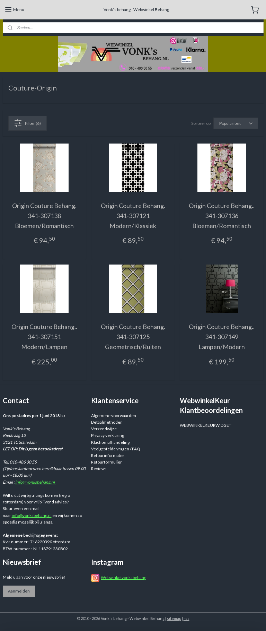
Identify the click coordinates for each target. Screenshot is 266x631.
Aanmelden (19, 591)
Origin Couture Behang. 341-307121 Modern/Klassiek (133, 216)
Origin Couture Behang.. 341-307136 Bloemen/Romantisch (222, 216)
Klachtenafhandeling (110, 442)
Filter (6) (27, 123)
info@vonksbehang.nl (35, 482)
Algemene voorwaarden (113, 415)
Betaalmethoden (107, 422)
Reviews (99, 468)
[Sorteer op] (236, 123)
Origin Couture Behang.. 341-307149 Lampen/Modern (222, 337)
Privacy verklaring (107, 435)
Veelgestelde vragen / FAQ (115, 448)
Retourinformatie (107, 455)
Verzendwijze (104, 428)
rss (186, 618)
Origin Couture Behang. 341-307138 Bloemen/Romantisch (44, 216)
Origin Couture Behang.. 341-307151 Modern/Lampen (44, 337)
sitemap (174, 618)
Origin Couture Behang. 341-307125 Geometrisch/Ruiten (133, 337)
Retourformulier (106, 462)
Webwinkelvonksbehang (123, 577)
